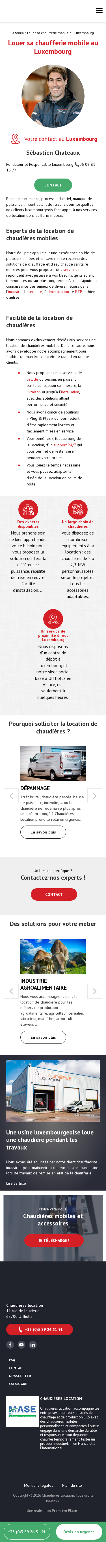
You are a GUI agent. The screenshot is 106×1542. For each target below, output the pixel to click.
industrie (15, 291)
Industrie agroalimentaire (43, 984)
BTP (78, 291)
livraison (34, 391)
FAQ (12, 1360)
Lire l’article (16, 1183)
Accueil (18, 33)
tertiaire (35, 291)
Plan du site (72, 1485)
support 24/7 (65, 444)
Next (94, 795)
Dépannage (35, 788)
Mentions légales (38, 1485)
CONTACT (53, 185)
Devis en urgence (79, 1531)
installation (70, 391)
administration (57, 291)
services (70, 269)
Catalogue (18, 1384)
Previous (11, 795)
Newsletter (20, 1376)
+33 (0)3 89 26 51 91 (40, 1329)
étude (33, 379)
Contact (54, 894)
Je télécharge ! (54, 1240)
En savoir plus (43, 832)
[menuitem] (39, 1485)
